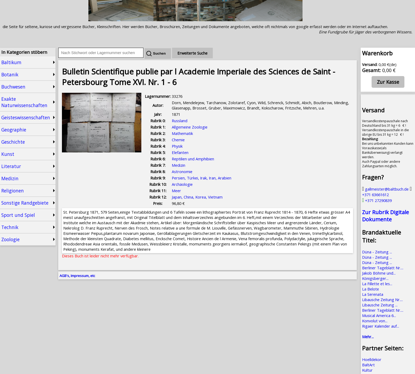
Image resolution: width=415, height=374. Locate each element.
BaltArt (368, 364)
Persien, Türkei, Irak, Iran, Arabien (201, 178)
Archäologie (182, 184)
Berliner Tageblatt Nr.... (382, 267)
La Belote (370, 289)
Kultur (367, 370)
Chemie (178, 139)
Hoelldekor (371, 359)
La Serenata (372, 294)
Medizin (178, 165)
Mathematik (182, 133)
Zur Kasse (388, 82)
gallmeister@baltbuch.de (385, 189)
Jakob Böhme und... (379, 273)
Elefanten (180, 152)
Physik (177, 146)
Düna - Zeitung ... (377, 251)
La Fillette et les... (377, 283)
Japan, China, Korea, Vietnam (197, 197)
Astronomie (182, 171)
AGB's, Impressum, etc (77, 275)
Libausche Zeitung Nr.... (382, 299)
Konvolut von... (374, 320)
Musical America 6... (379, 315)
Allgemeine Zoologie (190, 127)
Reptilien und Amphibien (193, 158)
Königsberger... (375, 278)
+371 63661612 (387, 191)
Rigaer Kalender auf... (380, 326)
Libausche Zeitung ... (380, 304)
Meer (176, 190)
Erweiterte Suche (192, 53)
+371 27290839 (377, 200)
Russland (179, 120)
